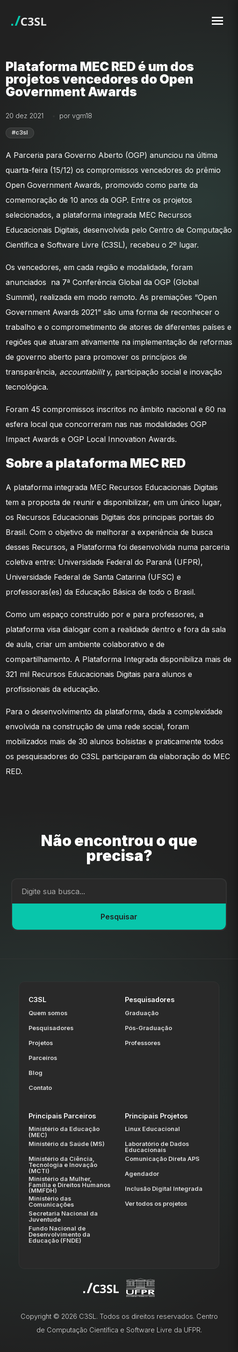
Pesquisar (119, 916)
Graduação (142, 1013)
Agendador (142, 1173)
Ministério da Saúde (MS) (67, 1143)
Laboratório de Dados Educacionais (157, 1146)
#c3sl (20, 132)
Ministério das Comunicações (51, 1201)
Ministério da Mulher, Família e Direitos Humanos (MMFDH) (69, 1185)
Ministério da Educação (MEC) (64, 1132)
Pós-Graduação (148, 1028)
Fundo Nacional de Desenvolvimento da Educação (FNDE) (59, 1234)
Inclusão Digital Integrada (163, 1188)
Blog (36, 1072)
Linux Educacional (152, 1128)
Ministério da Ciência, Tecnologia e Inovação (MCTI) (63, 1164)
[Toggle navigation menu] (217, 20)
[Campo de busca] (119, 891)
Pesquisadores (51, 1028)
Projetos (41, 1042)
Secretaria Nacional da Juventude (63, 1216)
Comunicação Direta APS (162, 1158)
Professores (142, 1042)
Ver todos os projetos (156, 1203)
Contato (40, 1087)
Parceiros (43, 1057)
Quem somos (48, 1013)
